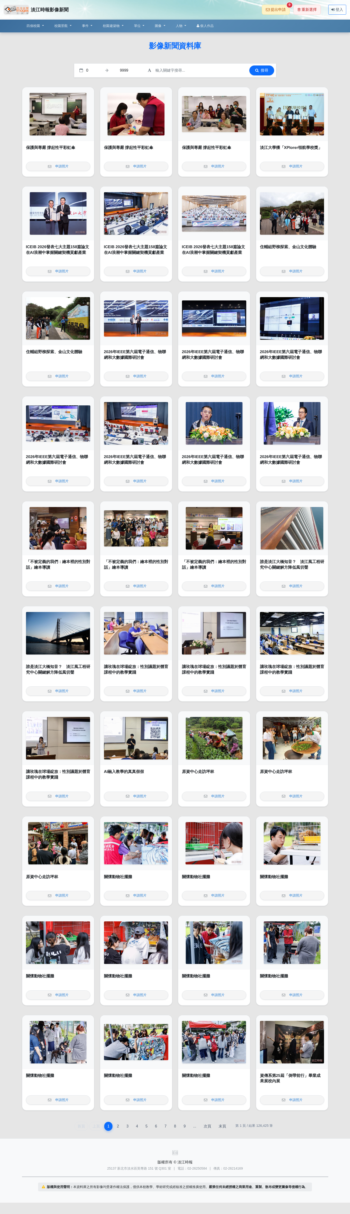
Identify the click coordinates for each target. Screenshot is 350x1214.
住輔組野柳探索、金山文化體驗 (288, 247)
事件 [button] (86, 26)
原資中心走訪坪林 (198, 771)
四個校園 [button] (33, 26)
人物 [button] (180, 26)
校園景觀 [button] (61, 26)
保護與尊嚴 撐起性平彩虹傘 (50, 147)
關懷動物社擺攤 (118, 877)
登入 (337, 10)
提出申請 (278, 8)
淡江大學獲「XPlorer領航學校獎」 (291, 147)
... (194, 1126)
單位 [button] (138, 26)
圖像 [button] (159, 26)
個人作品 (205, 26)
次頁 (207, 1126)
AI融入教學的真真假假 (124, 771)
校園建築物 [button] (112, 26)
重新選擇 (307, 10)
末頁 (222, 1126)
